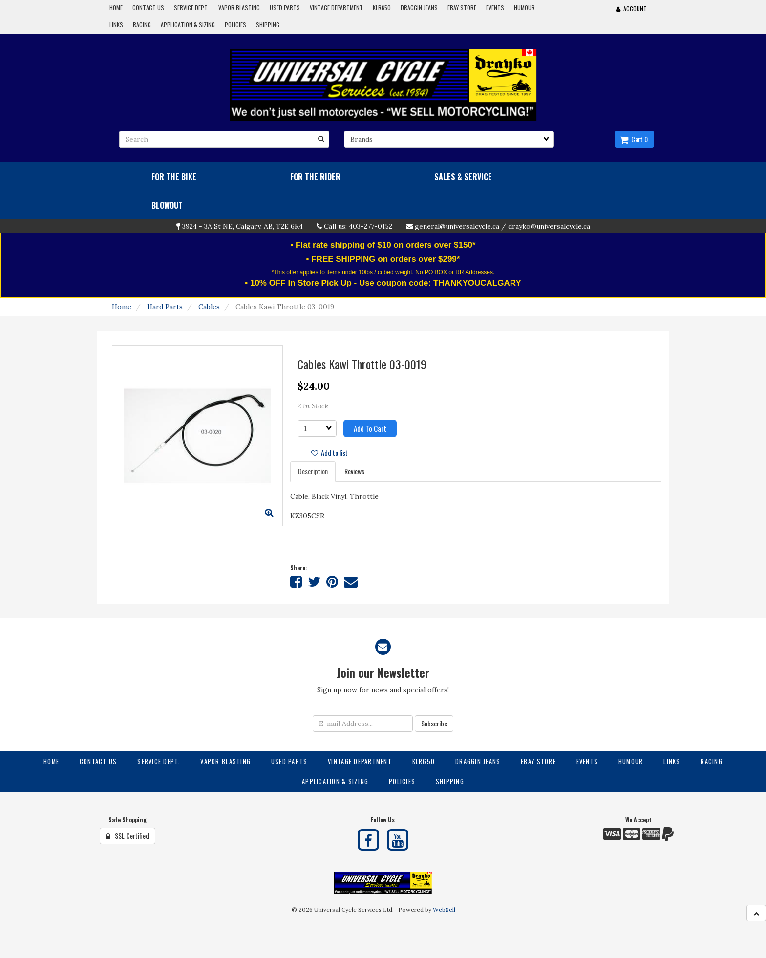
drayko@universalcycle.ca (549, 226)
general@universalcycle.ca (457, 226)
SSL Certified (127, 835)
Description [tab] (313, 471)
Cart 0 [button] (634, 139)
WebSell (444, 909)
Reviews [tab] (354, 471)
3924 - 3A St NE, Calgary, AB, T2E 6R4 (242, 226)
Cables (209, 306)
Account (631, 8)
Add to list (329, 452)
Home (121, 306)
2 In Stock (313, 406)
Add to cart (370, 428)
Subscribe (434, 723)
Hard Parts (165, 306)
